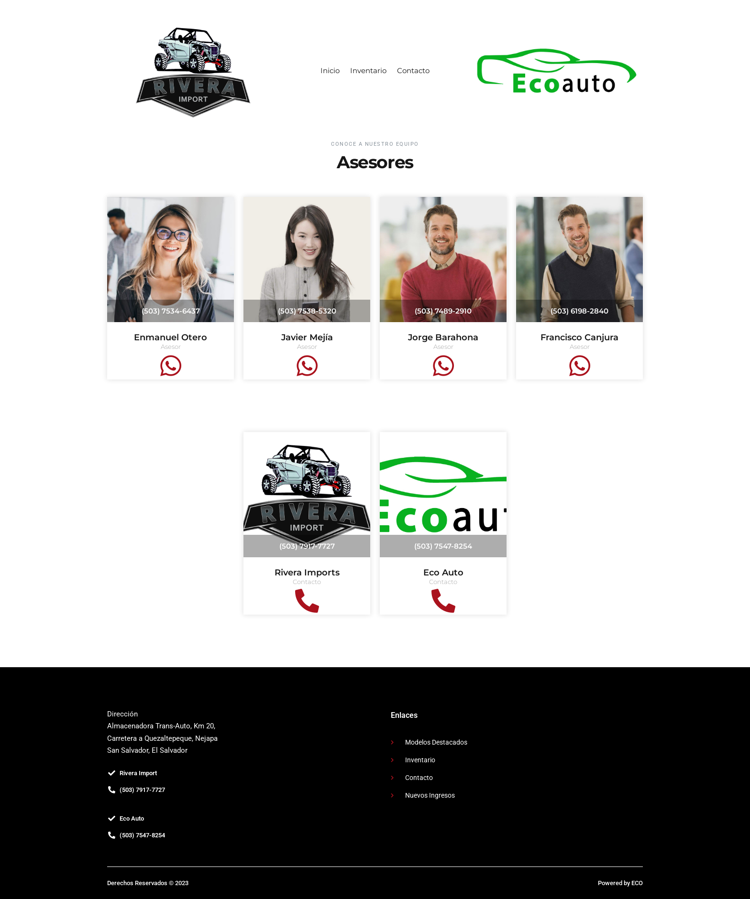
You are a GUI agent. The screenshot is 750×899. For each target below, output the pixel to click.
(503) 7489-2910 (443, 310)
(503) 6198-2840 (579, 310)
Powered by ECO (620, 883)
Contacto (413, 70)
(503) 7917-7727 (307, 546)
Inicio (330, 70)
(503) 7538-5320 (307, 310)
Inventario (368, 70)
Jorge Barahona (443, 337)
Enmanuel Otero (170, 337)
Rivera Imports (307, 572)
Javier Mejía (307, 337)
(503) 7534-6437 (171, 310)
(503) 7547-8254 (443, 546)
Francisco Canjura (579, 337)
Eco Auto (443, 572)
